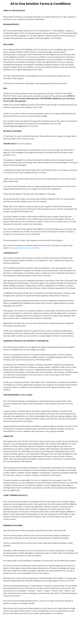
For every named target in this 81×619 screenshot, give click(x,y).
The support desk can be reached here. (24, 248)
